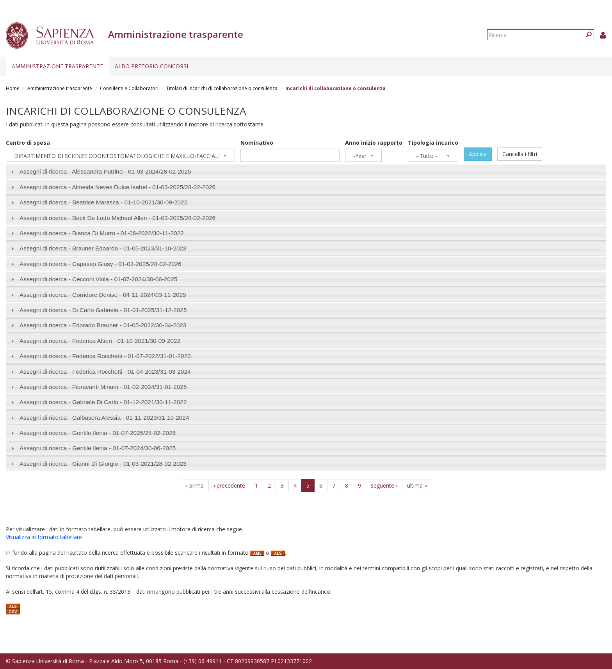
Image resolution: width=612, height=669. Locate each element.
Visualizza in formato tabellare (44, 537)
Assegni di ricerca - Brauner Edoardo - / (103, 248)
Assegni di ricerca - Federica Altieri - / (100, 340)
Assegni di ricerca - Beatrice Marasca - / (103, 202)
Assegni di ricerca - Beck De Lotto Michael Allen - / (117, 218)
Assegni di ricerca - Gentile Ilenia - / (98, 432)
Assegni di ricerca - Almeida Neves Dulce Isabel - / (117, 187)
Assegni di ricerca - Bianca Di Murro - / (102, 233)
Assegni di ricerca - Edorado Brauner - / (103, 325)
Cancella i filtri (519, 154)
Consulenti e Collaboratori (129, 88)
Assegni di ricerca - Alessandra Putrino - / (105, 171)
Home (13, 88)
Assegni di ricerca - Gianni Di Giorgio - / (103, 463)
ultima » (417, 485)
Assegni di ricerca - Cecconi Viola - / (98, 279)
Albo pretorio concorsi (151, 66)
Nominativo (256, 142)
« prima (194, 485)
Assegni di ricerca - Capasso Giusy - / (100, 264)
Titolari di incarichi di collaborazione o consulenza (222, 88)
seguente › (384, 485)
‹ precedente (229, 485)
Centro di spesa (28, 142)
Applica (478, 154)
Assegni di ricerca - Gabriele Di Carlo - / (103, 402)
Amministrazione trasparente (57, 66)
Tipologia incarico (433, 142)
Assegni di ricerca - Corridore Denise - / (103, 294)
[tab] (306, 172)
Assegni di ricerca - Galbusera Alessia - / (104, 417)
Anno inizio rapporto (373, 142)
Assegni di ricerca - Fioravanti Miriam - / (103, 386)
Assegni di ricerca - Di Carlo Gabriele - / (103, 310)
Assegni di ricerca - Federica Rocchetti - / (105, 356)
